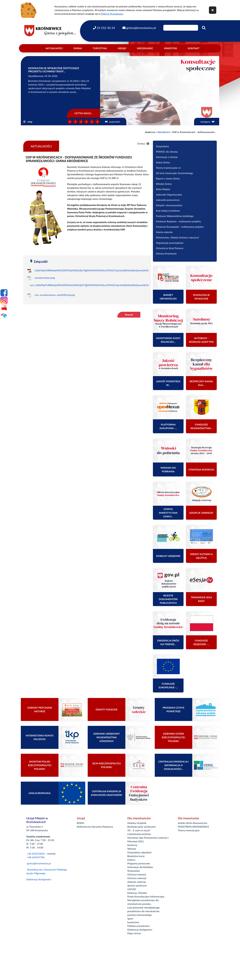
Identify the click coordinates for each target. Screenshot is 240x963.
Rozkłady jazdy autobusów (141, 826)
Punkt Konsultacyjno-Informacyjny (145, 896)
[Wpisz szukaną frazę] (180, 28)
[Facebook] (4, 292)
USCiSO (131, 889)
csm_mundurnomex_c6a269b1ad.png (55, 294)
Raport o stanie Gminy (168, 178)
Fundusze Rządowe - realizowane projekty (178, 221)
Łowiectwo (133, 922)
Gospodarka (162, 146)
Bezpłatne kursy (136, 856)
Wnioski (131, 848)
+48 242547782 (35, 857)
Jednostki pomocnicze (168, 199)
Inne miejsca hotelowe (168, 210)
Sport (130, 918)
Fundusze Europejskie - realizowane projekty (180, 226)
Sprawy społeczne (137, 885)
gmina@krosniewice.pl (39, 863)
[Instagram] (4, 300)
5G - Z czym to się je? (138, 830)
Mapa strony (134, 933)
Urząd (122, 48)
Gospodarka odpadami (139, 852)
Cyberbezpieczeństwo (139, 833)
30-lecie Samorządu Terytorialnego (174, 173)
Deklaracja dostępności (38, 879)
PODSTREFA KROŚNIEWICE (193, 826)
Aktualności (54, 48)
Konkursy (132, 845)
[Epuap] (4, 315)
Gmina (77, 48)
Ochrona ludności (136, 874)
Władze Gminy (164, 183)
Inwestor (170, 48)
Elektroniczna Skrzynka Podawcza (95, 826)
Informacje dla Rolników (140, 867)
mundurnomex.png (45, 277)
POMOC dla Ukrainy (167, 151)
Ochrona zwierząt (136, 878)
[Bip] (4, 307)
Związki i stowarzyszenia (169, 205)
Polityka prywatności (138, 925)
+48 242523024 (36, 853)
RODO (80, 822)
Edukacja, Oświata (137, 892)
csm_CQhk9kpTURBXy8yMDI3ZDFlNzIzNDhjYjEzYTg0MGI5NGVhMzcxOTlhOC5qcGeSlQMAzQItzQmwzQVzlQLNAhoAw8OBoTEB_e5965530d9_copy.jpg (113, 285)
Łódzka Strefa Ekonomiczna (192, 822)
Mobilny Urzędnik (136, 822)
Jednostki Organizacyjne (169, 194)
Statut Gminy (163, 162)
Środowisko (133, 870)
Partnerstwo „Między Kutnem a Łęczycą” (177, 237)
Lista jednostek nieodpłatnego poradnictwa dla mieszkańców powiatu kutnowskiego (143, 911)
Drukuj (143, 143)
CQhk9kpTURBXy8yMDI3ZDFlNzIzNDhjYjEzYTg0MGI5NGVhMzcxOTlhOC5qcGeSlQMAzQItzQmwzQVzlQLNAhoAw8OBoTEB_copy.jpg (108, 270)
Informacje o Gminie (167, 156)
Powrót (129, 314)
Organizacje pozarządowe (169, 242)
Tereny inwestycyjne (189, 830)
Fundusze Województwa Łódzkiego (175, 215)
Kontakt (193, 48)
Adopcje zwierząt (136, 881)
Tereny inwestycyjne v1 (168, 167)
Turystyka (100, 48)
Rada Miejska (163, 189)
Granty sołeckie (164, 232)
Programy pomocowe (138, 863)
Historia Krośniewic (166, 253)
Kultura (131, 859)
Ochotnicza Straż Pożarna (169, 248)
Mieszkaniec (145, 48)
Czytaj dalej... (83, 113)
